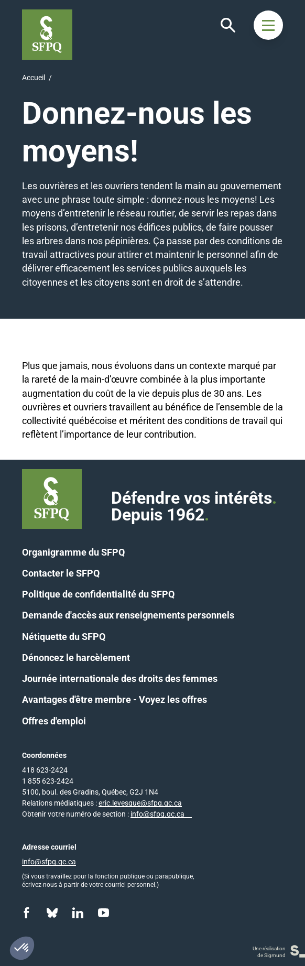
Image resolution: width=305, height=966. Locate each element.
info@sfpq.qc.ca (157, 814)
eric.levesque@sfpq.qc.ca (140, 803)
